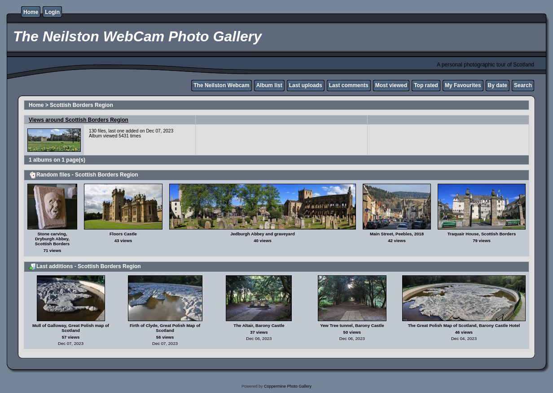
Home (30, 12)
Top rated (426, 85)
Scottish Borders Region (81, 105)
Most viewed (391, 85)
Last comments (349, 85)
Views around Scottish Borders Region (78, 120)
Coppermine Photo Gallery (288, 386)
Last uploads (305, 85)
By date (497, 85)
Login (52, 12)
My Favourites (463, 85)
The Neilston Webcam (221, 85)
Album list (269, 85)
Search (523, 85)
